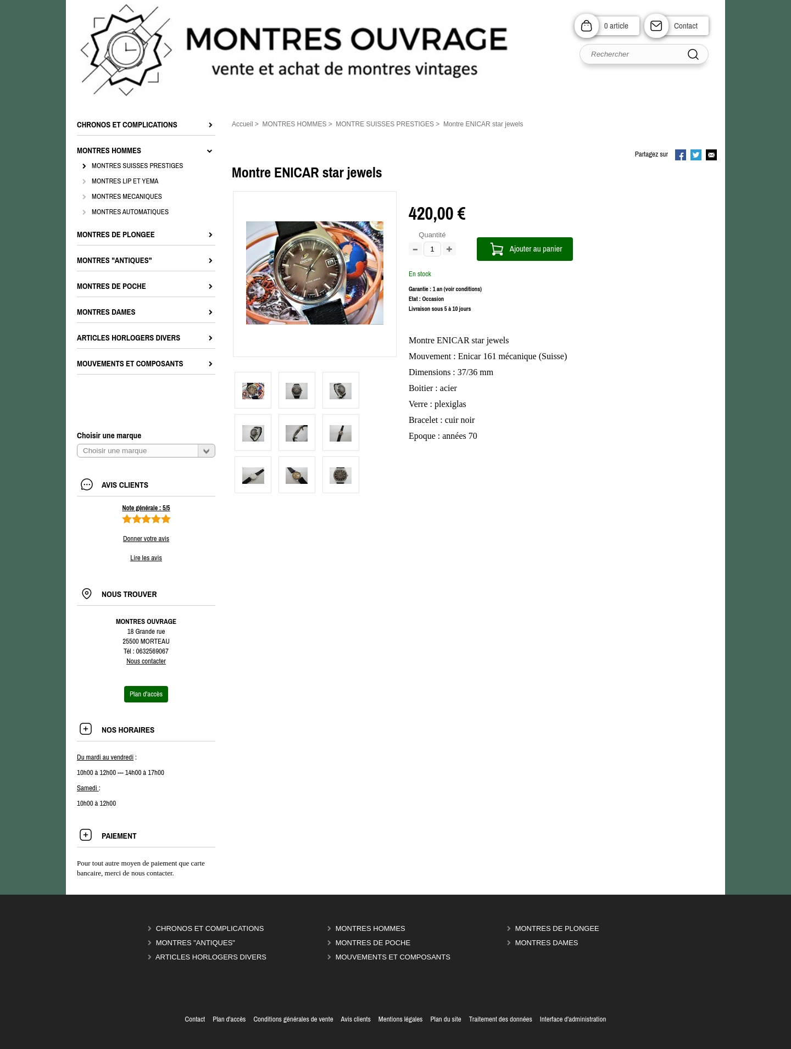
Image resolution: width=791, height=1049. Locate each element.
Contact (686, 25)
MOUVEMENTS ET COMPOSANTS (393, 957)
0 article (616, 25)
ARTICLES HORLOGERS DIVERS (210, 957)
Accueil (242, 124)
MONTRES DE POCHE (373, 943)
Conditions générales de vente (293, 1019)
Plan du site (445, 1019)
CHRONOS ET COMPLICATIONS (210, 928)
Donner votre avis (146, 538)
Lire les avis (145, 557)
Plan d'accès (229, 1019)
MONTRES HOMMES (370, 928)
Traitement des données (500, 1019)
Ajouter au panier (536, 248)
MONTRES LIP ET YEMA (125, 181)
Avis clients (356, 1019)
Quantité (432, 235)
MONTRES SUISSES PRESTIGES (137, 165)
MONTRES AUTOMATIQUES (130, 211)
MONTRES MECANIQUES (127, 196)
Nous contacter (146, 661)
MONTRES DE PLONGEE (557, 928)
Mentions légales (400, 1019)
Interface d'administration (573, 1019)
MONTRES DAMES (546, 943)
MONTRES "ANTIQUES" (195, 943)
